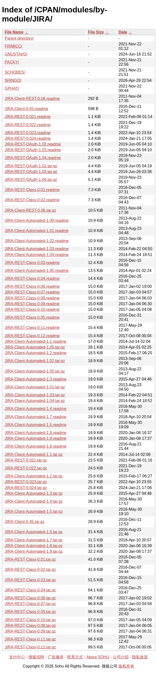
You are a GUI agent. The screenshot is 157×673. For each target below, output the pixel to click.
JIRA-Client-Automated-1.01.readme (37, 231)
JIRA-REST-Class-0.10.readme (32, 309)
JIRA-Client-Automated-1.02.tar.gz (35, 361)
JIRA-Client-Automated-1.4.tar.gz (34, 501)
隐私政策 (140, 657)
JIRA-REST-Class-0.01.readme (32, 190)
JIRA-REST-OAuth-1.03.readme (33, 150)
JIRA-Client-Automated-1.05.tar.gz (35, 347)
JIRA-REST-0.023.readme (28, 133)
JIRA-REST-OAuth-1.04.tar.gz (31, 179)
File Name (14, 32)
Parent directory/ (19, 38)
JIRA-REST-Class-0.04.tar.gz (30, 590)
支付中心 (17, 657)
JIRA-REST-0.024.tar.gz (26, 488)
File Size (96, 32)
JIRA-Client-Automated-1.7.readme (35, 417)
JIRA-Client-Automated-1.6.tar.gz (34, 532)
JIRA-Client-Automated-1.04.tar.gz (35, 401)
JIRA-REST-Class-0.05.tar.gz (30, 612)
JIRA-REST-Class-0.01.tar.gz (30, 559)
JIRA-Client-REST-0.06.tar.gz (30, 210)
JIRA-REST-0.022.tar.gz (26, 468)
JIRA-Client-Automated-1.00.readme (37, 220)
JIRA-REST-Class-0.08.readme (32, 298)
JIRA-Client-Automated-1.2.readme (35, 353)
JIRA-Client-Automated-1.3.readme (35, 379)
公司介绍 (121, 657)
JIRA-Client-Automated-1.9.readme (35, 438)
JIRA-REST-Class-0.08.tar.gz (30, 625)
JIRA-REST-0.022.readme (28, 125)
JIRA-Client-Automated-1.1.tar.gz (34, 454)
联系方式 (75, 657)
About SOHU (97, 657)
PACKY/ (12, 62)
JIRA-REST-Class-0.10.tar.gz (30, 620)
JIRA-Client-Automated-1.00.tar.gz (35, 371)
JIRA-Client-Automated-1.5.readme (35, 425)
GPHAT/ (12, 88)
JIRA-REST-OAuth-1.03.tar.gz (31, 172)
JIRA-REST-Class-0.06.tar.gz (30, 598)
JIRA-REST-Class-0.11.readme (32, 327)
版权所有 (126, 666)
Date (123, 32)
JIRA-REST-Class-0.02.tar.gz (30, 569)
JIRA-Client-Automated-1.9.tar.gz (34, 551)
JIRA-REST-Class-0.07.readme (32, 292)
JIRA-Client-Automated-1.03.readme (37, 249)
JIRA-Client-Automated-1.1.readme (35, 341)
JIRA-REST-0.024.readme (28, 138)
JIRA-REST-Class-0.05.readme (32, 317)
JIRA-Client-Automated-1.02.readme (37, 241)
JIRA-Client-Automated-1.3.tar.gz (34, 493)
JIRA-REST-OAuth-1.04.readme (33, 158)
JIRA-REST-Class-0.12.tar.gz (30, 647)
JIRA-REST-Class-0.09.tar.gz (30, 631)
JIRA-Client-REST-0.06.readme (32, 98)
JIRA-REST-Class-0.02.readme (32, 200)
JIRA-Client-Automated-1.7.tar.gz (34, 540)
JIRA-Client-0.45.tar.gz (24, 522)
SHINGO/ (13, 80)
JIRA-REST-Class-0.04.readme (32, 278)
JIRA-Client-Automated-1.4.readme (35, 409)
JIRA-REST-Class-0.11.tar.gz (30, 639)
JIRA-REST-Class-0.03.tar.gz (30, 580)
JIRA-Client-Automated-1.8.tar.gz (34, 546)
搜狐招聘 (36, 657)
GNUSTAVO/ (16, 54)
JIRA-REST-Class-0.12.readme (32, 336)
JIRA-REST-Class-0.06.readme (32, 286)
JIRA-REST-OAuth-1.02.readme (33, 144)
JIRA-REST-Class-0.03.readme (32, 263)
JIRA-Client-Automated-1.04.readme (37, 255)
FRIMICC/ (13, 46)
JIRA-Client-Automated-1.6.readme (35, 446)
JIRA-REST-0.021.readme (28, 117)
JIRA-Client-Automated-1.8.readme (35, 433)
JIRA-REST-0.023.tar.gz (26, 482)
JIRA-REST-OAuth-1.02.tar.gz (31, 166)
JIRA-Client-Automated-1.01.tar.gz (35, 387)
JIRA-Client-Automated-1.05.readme (37, 270)
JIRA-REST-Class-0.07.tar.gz (30, 604)
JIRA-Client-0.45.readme (26, 109)
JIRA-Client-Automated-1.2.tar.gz (34, 476)
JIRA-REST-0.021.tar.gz (26, 460)
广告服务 (56, 657)
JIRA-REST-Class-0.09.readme (32, 304)
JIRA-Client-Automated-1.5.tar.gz (34, 511)
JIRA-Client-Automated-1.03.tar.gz (35, 395)
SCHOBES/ (15, 72)
